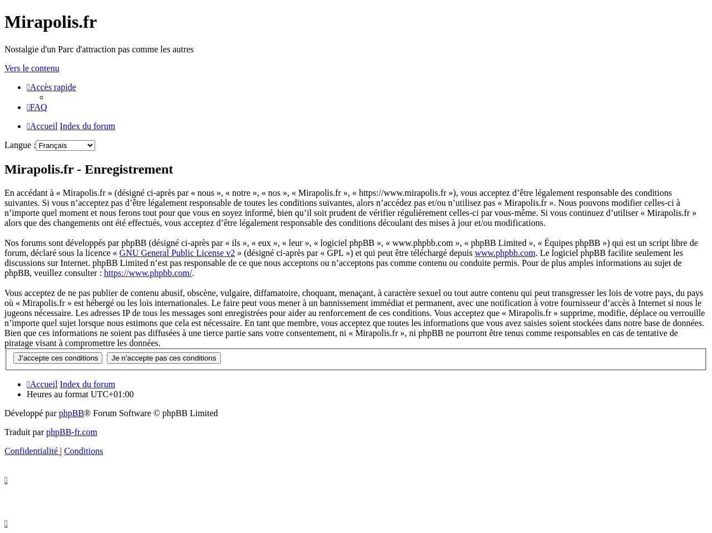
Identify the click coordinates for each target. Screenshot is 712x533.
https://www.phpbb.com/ (148, 273)
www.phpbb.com (504, 253)
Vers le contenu (32, 68)
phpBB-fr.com (71, 432)
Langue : (20, 145)
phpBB (71, 413)
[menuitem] (37, 107)
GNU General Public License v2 (177, 253)
